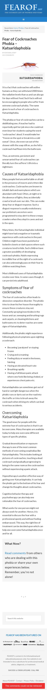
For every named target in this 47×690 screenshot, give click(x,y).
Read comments (15, 553)
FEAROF (23, 8)
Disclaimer (40, 681)
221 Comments (8, 55)
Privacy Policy (29, 681)
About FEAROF (9, 681)
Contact (19, 681)
